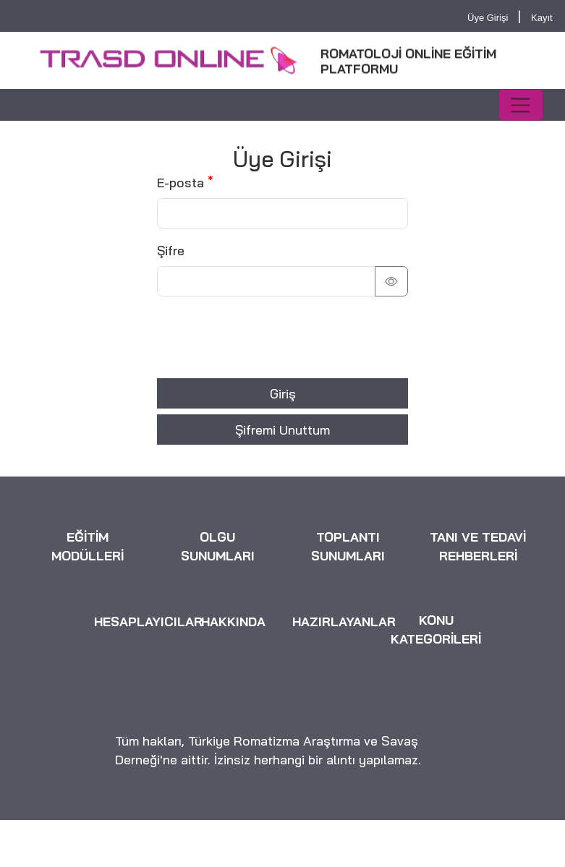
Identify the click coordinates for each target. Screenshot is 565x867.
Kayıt (542, 17)
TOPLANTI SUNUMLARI (348, 547)
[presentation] (267, 337)
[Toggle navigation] (520, 105)
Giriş (283, 393)
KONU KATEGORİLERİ (436, 629)
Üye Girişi (487, 17)
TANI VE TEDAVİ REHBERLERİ (478, 547)
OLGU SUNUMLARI (218, 547)
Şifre (170, 250)
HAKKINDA (233, 622)
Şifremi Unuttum (282, 429)
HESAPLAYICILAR (148, 622)
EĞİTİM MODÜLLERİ (87, 547)
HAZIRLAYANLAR (344, 622)
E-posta (180, 182)
